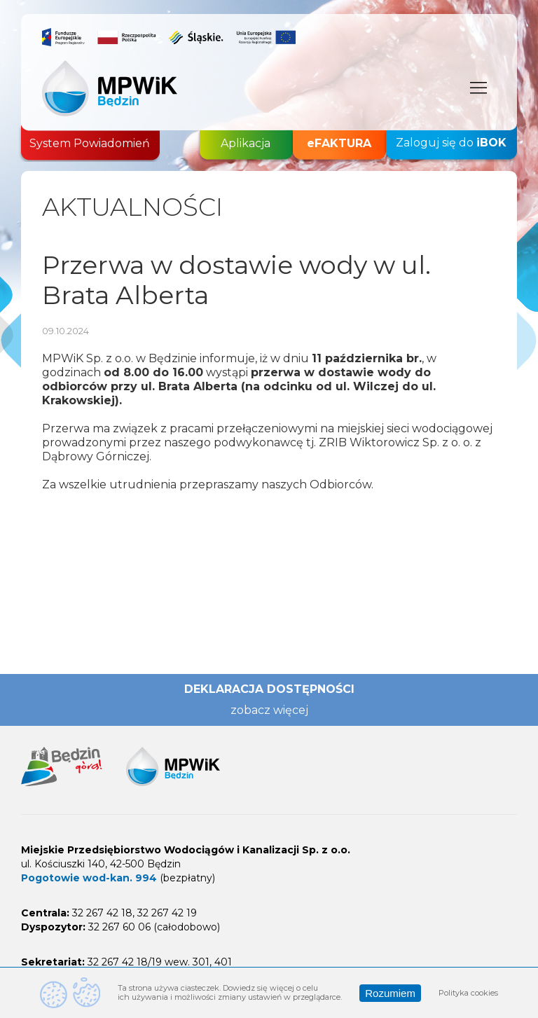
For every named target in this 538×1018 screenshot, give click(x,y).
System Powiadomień (89, 143)
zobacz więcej (269, 710)
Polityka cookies (468, 993)
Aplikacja (245, 143)
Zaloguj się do (451, 143)
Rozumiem (390, 993)
